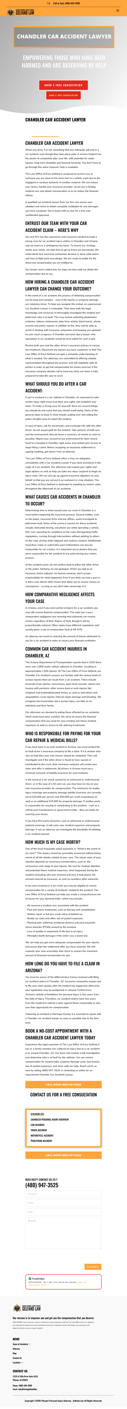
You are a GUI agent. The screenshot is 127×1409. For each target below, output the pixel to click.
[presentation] (45, 1259)
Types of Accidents (21, 1345)
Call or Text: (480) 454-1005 (66, 3)
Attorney (16, 1350)
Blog (15, 1354)
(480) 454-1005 (25, 1387)
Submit (93, 1268)
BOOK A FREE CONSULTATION (63, 85)
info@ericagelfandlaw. (27, 1390)
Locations (17, 1364)
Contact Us (17, 1359)
